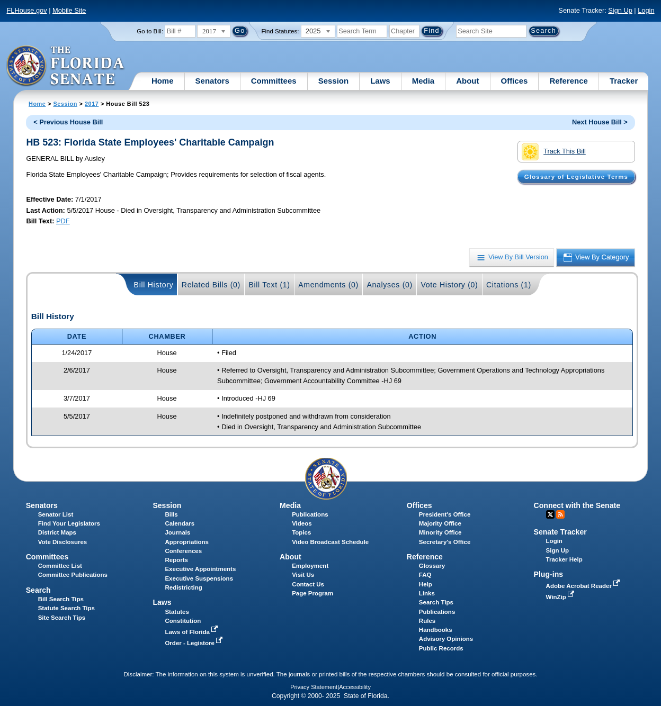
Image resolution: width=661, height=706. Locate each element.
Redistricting (183, 587)
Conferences (183, 551)
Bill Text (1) (269, 284)
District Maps (57, 532)
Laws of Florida (192, 632)
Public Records (441, 648)
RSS (560, 514)
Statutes (177, 612)
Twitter (550, 514)
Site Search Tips (61, 617)
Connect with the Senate (577, 505)
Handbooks (435, 630)
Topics (301, 532)
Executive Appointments (200, 569)
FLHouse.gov (26, 10)
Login (646, 10)
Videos (302, 523)
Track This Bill (554, 151)
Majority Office (440, 523)
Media (423, 80)
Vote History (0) (449, 284)
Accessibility (355, 687)
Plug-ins (549, 574)
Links (427, 593)
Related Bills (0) (211, 284)
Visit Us (303, 575)
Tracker (624, 80)
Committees (274, 80)
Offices (514, 80)
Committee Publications (73, 575)
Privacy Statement (313, 687)
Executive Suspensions (199, 578)
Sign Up (620, 10)
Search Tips (436, 602)
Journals (177, 532)
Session (333, 80)
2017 (92, 104)
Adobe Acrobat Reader (584, 586)
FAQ (425, 575)
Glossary (432, 566)
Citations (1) (508, 284)
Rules (427, 621)
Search (38, 590)
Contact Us (308, 584)
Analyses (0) (390, 284)
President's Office (444, 514)
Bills (171, 514)
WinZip (561, 597)
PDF (63, 221)
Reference (568, 80)
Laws (380, 80)
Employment (310, 566)
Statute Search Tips (66, 608)
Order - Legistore (195, 643)
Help (425, 584)
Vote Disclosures (62, 542)
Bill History (154, 284)
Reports (176, 560)
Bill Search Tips (61, 599)
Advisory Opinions (446, 639)
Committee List (60, 566)
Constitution (183, 621)
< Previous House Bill (68, 122)
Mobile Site (69, 10)
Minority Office (440, 532)
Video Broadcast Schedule (330, 542)
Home (162, 80)
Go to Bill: (150, 31)
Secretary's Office (444, 542)
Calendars (179, 523)
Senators (212, 80)
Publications (310, 514)
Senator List (56, 514)
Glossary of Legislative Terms (576, 177)
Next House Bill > (600, 122)
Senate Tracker (560, 532)
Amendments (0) (328, 284)
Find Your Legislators (69, 523)
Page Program (312, 593)
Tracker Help (564, 559)
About (467, 80)
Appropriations (187, 542)
